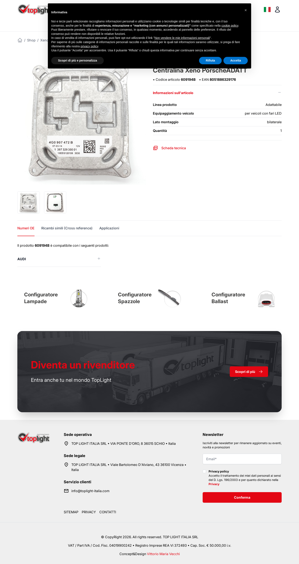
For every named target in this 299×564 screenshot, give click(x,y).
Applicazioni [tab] (109, 228)
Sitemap (71, 512)
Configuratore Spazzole (135, 298)
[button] (245, 10)
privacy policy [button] (89, 46)
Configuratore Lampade (41, 298)
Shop (31, 40)
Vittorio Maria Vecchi (163, 554)
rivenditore (83, 365)
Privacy (214, 484)
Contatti (107, 512)
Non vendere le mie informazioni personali (182, 38)
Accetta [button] (235, 60)
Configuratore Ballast (228, 298)
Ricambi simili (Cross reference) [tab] (67, 228)
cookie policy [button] (229, 25)
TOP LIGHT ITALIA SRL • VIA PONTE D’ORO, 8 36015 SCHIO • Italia (123, 443)
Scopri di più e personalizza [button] (77, 60)
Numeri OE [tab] (26, 228)
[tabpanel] (149, 255)
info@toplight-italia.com (90, 491)
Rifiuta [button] (210, 60)
